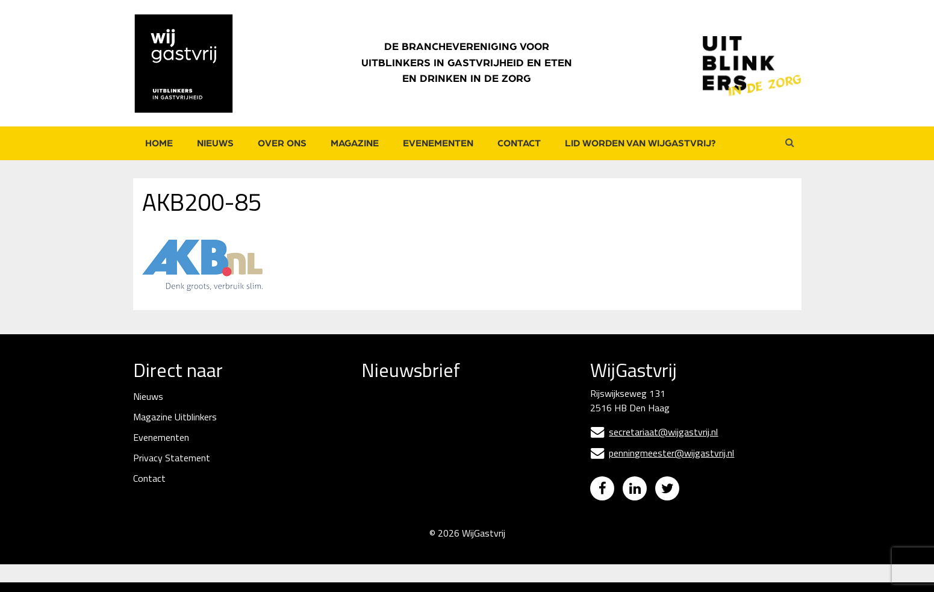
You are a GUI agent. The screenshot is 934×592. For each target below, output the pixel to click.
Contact (519, 143)
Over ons (282, 143)
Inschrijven (452, 508)
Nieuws (215, 143)
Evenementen (438, 143)
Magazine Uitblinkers (175, 417)
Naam (374, 456)
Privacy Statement (171, 457)
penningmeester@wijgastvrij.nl (662, 453)
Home (159, 143)
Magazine (355, 143)
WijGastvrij (483, 542)
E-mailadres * (389, 414)
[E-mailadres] (451, 434)
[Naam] (451, 476)
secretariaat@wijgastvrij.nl (654, 432)
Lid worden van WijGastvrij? (640, 143)
